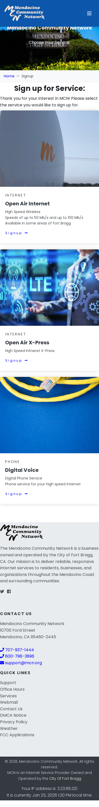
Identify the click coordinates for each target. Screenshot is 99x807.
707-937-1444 (17, 650)
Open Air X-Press (27, 342)
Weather (9, 728)
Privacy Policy (13, 722)
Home (9, 76)
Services (8, 696)
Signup (16, 233)
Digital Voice (22, 470)
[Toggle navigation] (89, 13)
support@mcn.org (21, 663)
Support (8, 683)
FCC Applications (17, 735)
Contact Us (11, 709)
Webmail (9, 702)
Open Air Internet (27, 203)
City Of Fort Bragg (65, 778)
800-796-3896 (17, 656)
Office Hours (12, 689)
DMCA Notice (13, 715)
